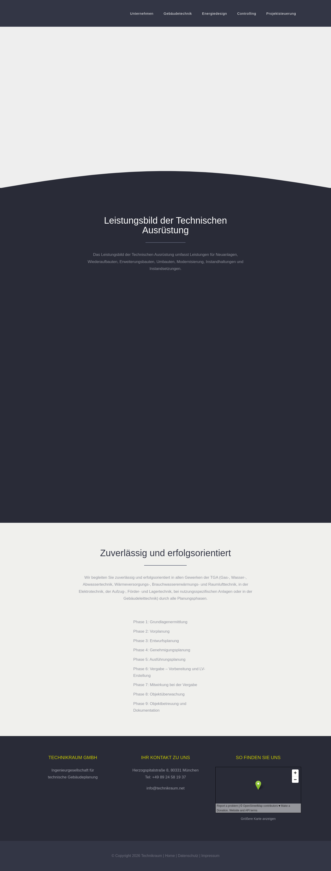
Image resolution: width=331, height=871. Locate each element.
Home (170, 856)
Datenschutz (188, 856)
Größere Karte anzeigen (258, 819)
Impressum (210, 856)
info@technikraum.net (165, 788)
